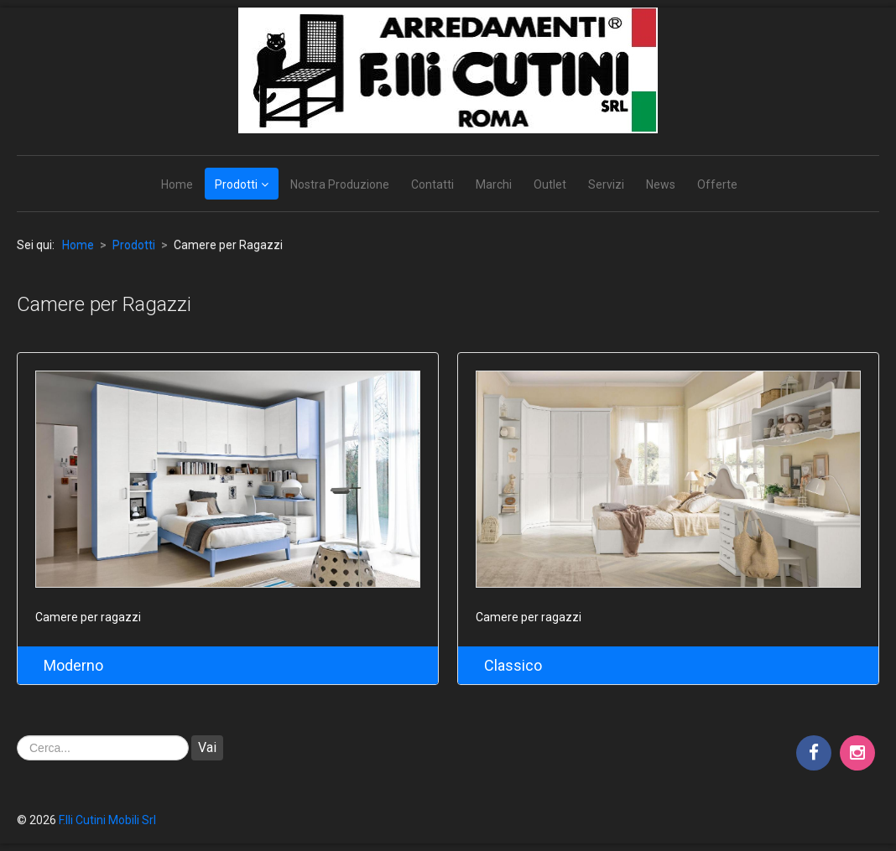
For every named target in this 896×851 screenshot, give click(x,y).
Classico (513, 665)
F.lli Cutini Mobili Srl (107, 820)
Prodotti (236, 184)
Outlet (550, 184)
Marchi (494, 184)
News (660, 184)
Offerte (717, 184)
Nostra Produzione (339, 184)
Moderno (73, 665)
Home (177, 184)
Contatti (432, 184)
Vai (207, 747)
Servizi (606, 184)
